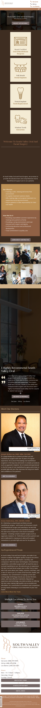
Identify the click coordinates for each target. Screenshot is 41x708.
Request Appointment (20, 23)
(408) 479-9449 (13, 661)
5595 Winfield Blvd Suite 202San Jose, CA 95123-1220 (20, 622)
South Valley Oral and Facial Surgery (21, 696)
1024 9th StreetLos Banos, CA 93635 (20, 631)
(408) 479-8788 (11, 663)
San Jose (6, 401)
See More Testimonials (13, 396)
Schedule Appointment (20, 693)
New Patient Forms (20, 687)
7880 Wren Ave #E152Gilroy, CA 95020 (20, 613)
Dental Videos (20, 698)
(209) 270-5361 (14, 666)
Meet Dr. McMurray (9, 476)
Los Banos (19, 401)
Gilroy (12, 401)
